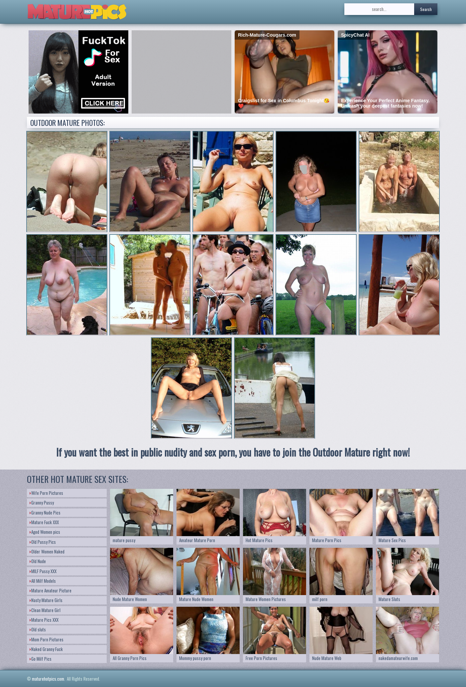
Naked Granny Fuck (46, 649)
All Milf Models (43, 580)
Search (426, 9)
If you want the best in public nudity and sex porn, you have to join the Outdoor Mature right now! (233, 452)
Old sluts (38, 629)
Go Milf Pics (41, 658)
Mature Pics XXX (44, 619)
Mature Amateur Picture (50, 590)
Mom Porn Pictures (46, 639)
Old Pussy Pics (43, 541)
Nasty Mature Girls (46, 600)
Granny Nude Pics (45, 512)
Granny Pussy (42, 502)
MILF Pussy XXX (43, 571)
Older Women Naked (47, 551)
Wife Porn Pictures (46, 493)
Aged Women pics (45, 531)
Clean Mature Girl (45, 610)
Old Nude (38, 561)
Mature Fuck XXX (44, 522)
